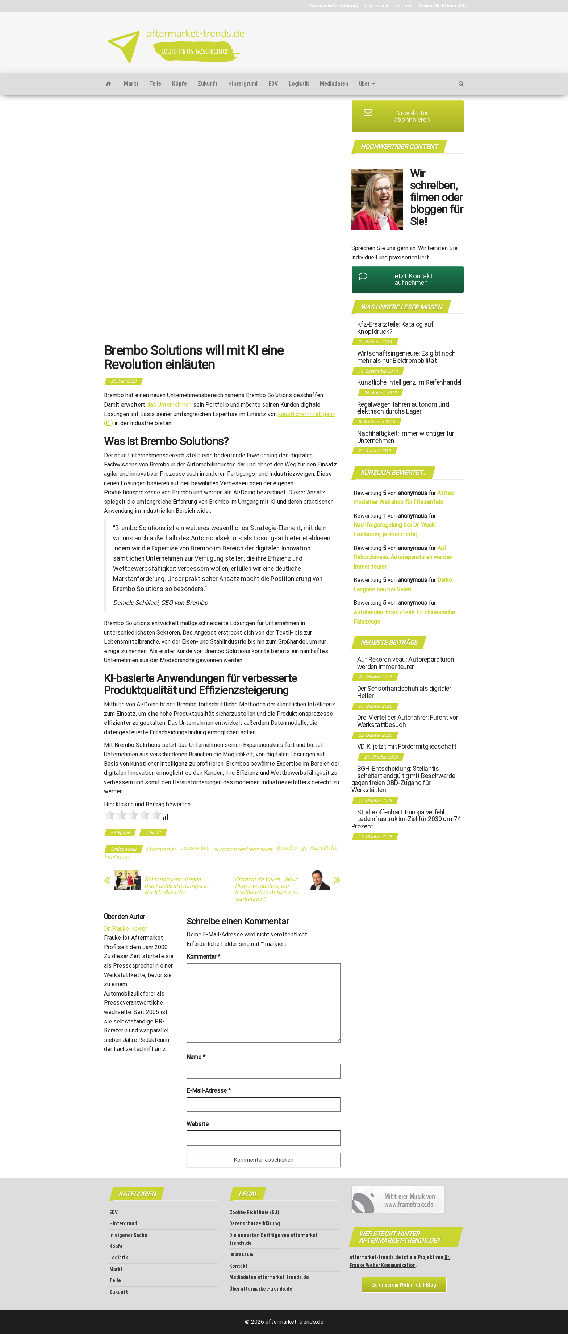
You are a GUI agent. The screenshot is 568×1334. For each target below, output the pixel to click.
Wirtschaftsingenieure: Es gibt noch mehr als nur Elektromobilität (406, 356)
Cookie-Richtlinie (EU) (442, 5)
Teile (155, 83)
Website (198, 1124)
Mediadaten (334, 83)
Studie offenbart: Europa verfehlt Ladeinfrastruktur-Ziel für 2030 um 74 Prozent (406, 819)
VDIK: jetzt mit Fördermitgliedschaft (406, 746)
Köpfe (179, 83)
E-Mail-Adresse (209, 1090)
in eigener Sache (128, 1235)
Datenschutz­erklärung (334, 5)
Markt (131, 83)
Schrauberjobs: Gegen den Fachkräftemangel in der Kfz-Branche (176, 886)
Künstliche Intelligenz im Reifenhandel (409, 382)
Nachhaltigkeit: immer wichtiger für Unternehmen (405, 436)
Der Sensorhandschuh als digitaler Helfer (404, 692)
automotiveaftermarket (242, 849)
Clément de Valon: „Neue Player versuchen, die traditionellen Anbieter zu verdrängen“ (266, 889)
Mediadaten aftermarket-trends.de (269, 1277)
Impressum (376, 5)
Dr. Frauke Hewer (125, 928)
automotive (194, 847)
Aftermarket (161, 849)
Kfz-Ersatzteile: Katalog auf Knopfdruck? (395, 327)
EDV (273, 83)
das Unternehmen (169, 404)
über (367, 83)
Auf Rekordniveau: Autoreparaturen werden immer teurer (403, 557)
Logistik (299, 83)
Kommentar (203, 956)
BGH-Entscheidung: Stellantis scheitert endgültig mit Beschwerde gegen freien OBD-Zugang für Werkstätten (403, 779)
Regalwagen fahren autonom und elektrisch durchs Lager (403, 407)
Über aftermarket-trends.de (260, 1289)
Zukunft (207, 83)
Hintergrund (243, 83)
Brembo (286, 847)
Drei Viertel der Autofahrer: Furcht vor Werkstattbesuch (407, 721)
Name (196, 1057)
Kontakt (403, 5)
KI (303, 849)
